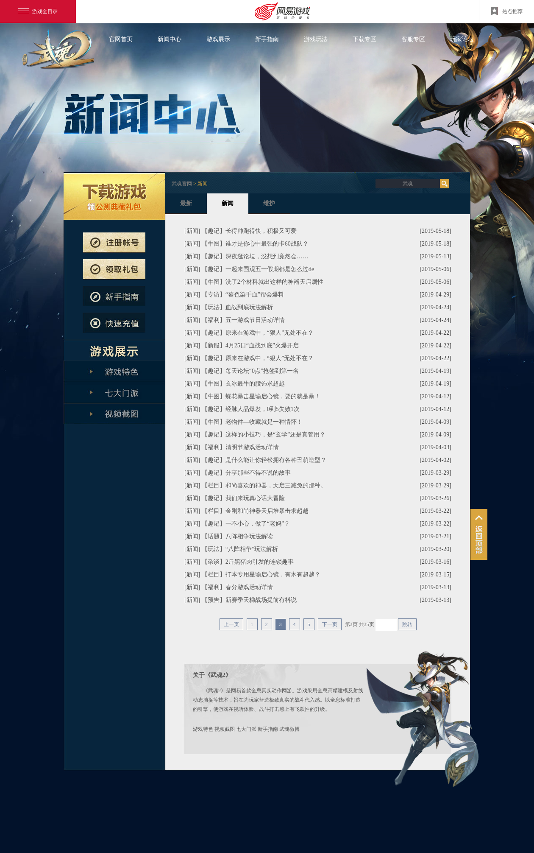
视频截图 (224, 729)
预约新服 (114, 269)
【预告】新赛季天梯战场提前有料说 (249, 600)
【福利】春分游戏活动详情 (237, 587)
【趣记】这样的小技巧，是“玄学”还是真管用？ (263, 434)
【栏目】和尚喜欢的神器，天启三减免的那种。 (264, 485)
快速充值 (114, 323)
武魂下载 (114, 196)
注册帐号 (114, 242)
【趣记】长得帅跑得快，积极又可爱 (249, 231)
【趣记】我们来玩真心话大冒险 (243, 498)
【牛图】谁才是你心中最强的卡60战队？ (255, 244)
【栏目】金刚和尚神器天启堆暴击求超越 (255, 511)
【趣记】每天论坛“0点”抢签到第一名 (250, 371)
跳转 (407, 624)
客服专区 (413, 39)
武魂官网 (182, 184)
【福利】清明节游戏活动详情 (240, 447)
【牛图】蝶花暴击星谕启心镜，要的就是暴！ (261, 396)
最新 (186, 207)
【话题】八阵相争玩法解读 (237, 536)
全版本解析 (114, 413)
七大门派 (246, 729)
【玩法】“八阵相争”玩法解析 (240, 549)
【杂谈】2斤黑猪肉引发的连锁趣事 (248, 562)
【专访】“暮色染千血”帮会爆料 (243, 294)
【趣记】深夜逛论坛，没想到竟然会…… (255, 256)
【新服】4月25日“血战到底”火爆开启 (250, 345)
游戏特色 (203, 729)
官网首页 (121, 39)
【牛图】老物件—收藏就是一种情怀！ (252, 422)
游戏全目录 (38, 11)
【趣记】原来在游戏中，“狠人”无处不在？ (258, 333)
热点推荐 (507, 11)
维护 (269, 207)
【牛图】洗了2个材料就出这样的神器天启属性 (262, 282)
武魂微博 (289, 729)
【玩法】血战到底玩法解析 (237, 307)
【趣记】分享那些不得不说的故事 (246, 473)
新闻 (228, 207)
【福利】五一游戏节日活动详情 (243, 320)
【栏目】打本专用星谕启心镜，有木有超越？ (261, 574)
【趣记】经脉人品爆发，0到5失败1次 (251, 409)
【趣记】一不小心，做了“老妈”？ (246, 523)
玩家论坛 (462, 39)
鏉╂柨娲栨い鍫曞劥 (478, 534)
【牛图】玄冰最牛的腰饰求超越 (243, 383)
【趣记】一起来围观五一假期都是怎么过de (258, 269)
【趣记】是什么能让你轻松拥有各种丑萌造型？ (264, 460)
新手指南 (267, 39)
